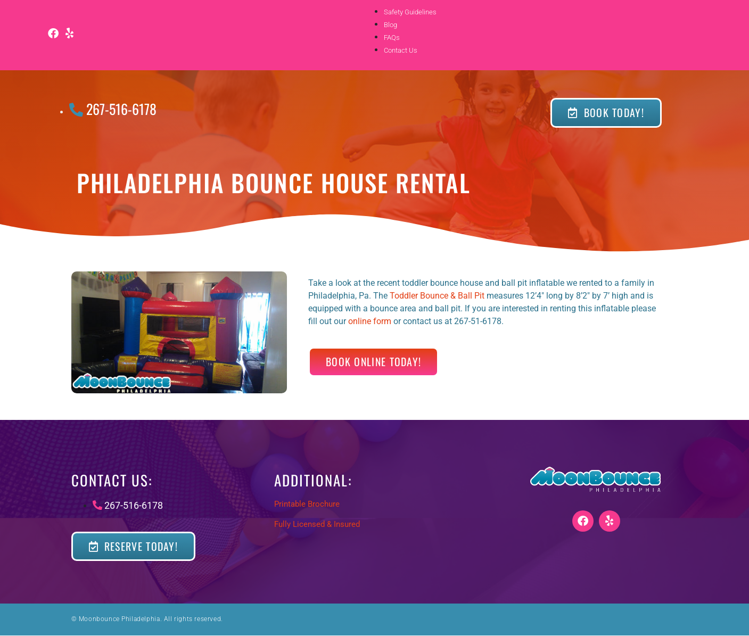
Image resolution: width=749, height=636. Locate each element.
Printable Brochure (307, 504)
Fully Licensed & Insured (317, 524)
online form (369, 321)
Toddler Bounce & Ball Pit (437, 296)
